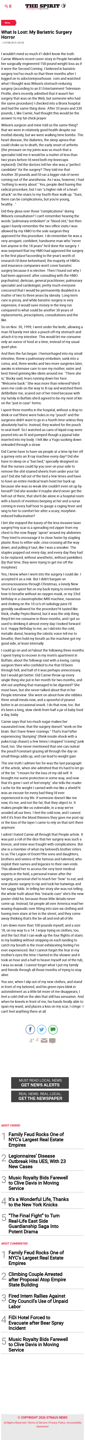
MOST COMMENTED (14, 1243)
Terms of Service (37, 1422)
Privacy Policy (57, 1422)
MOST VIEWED (10, 1125)
